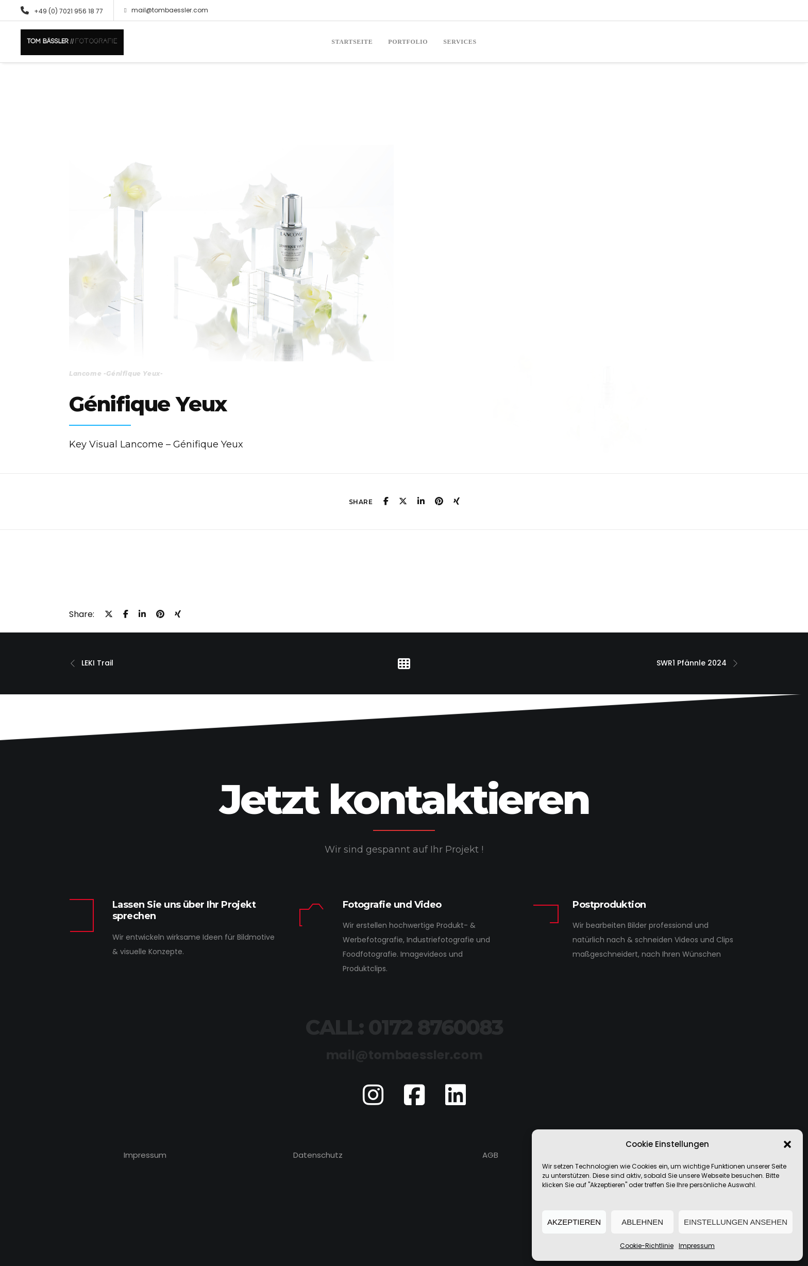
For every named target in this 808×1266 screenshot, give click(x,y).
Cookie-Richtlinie (647, 1245)
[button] (787, 1144)
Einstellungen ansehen (735, 1222)
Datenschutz (318, 1155)
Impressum (697, 1245)
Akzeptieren (574, 1222)
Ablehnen (642, 1222)
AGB (490, 1155)
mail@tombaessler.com (166, 10)
